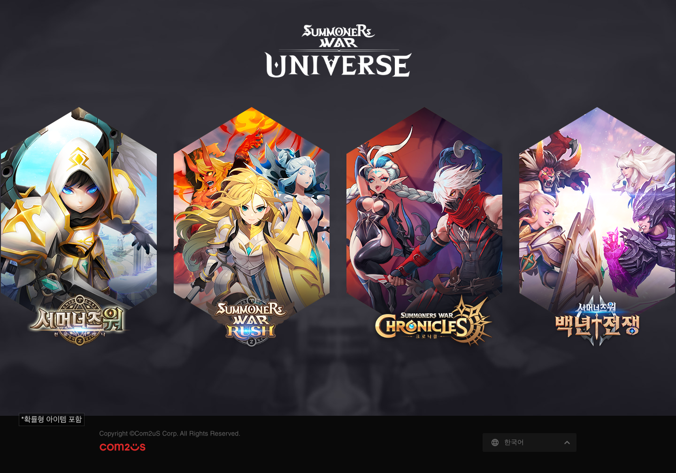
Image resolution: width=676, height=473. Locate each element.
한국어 (514, 442)
